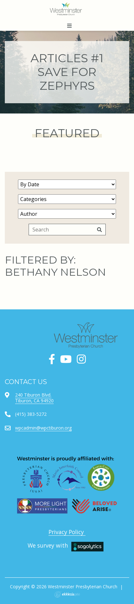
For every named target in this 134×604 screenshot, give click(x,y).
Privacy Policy (67, 532)
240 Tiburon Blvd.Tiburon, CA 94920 (34, 398)
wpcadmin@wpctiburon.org (43, 428)
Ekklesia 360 (67, 594)
